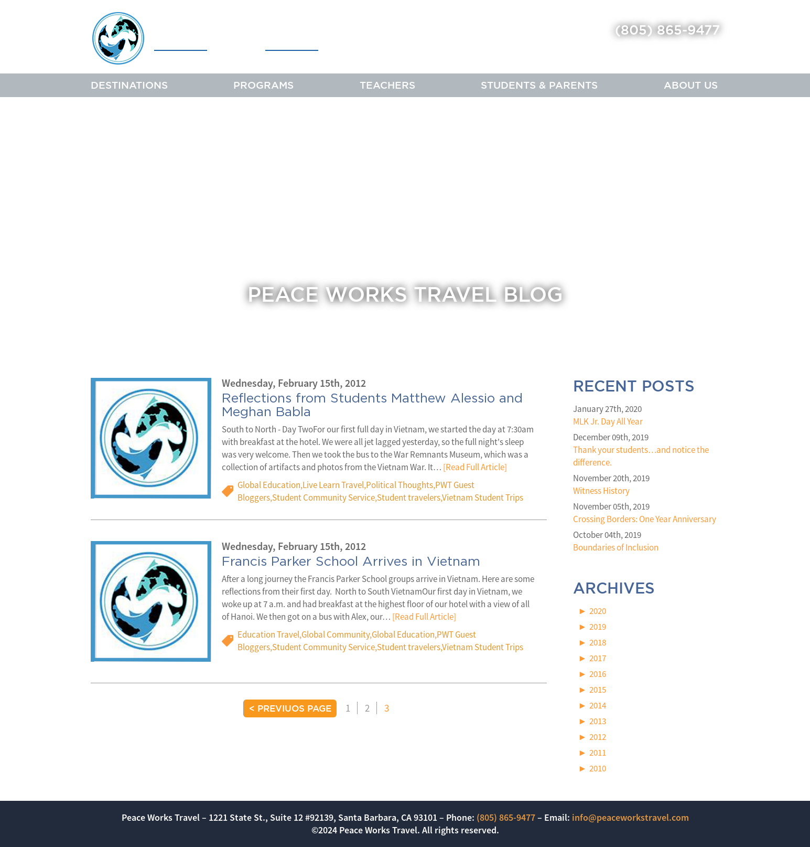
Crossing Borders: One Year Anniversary (644, 519)
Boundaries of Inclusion (615, 547)
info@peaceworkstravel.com (630, 817)
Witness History (601, 490)
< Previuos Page (290, 708)
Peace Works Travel (205, 38)
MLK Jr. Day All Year (608, 421)
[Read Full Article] (475, 467)
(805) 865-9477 (667, 29)
